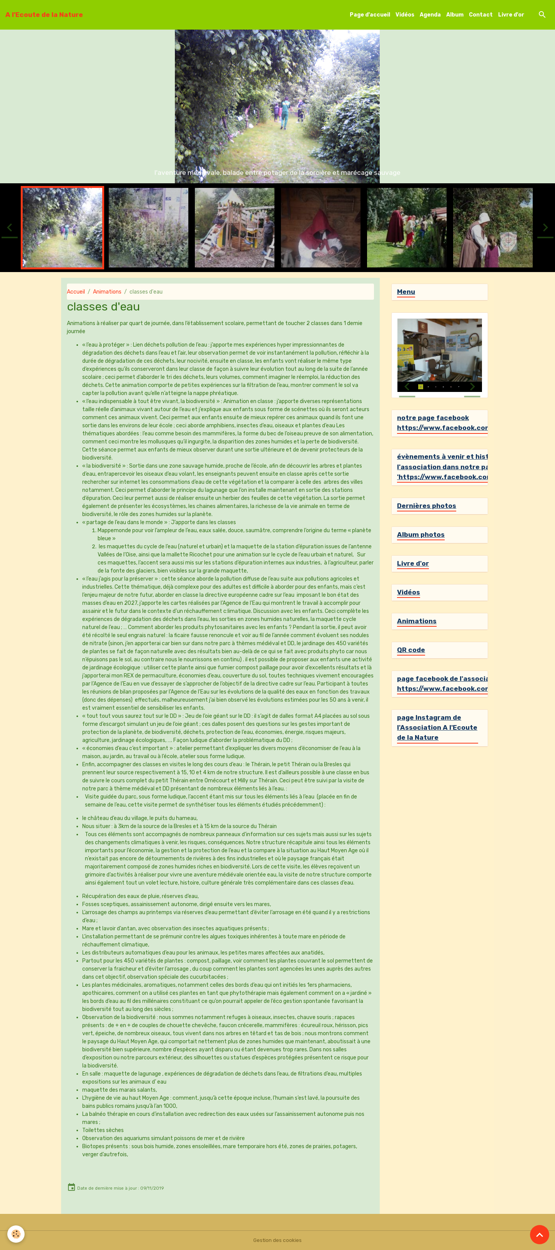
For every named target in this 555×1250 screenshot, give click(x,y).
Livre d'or (511, 15)
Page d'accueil (370, 15)
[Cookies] (16, 1234)
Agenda (430, 15)
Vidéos (404, 15)
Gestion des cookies (277, 1240)
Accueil (76, 292)
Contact (481, 15)
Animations (107, 292)
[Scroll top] (539, 1234)
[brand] (44, 15)
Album (455, 15)
